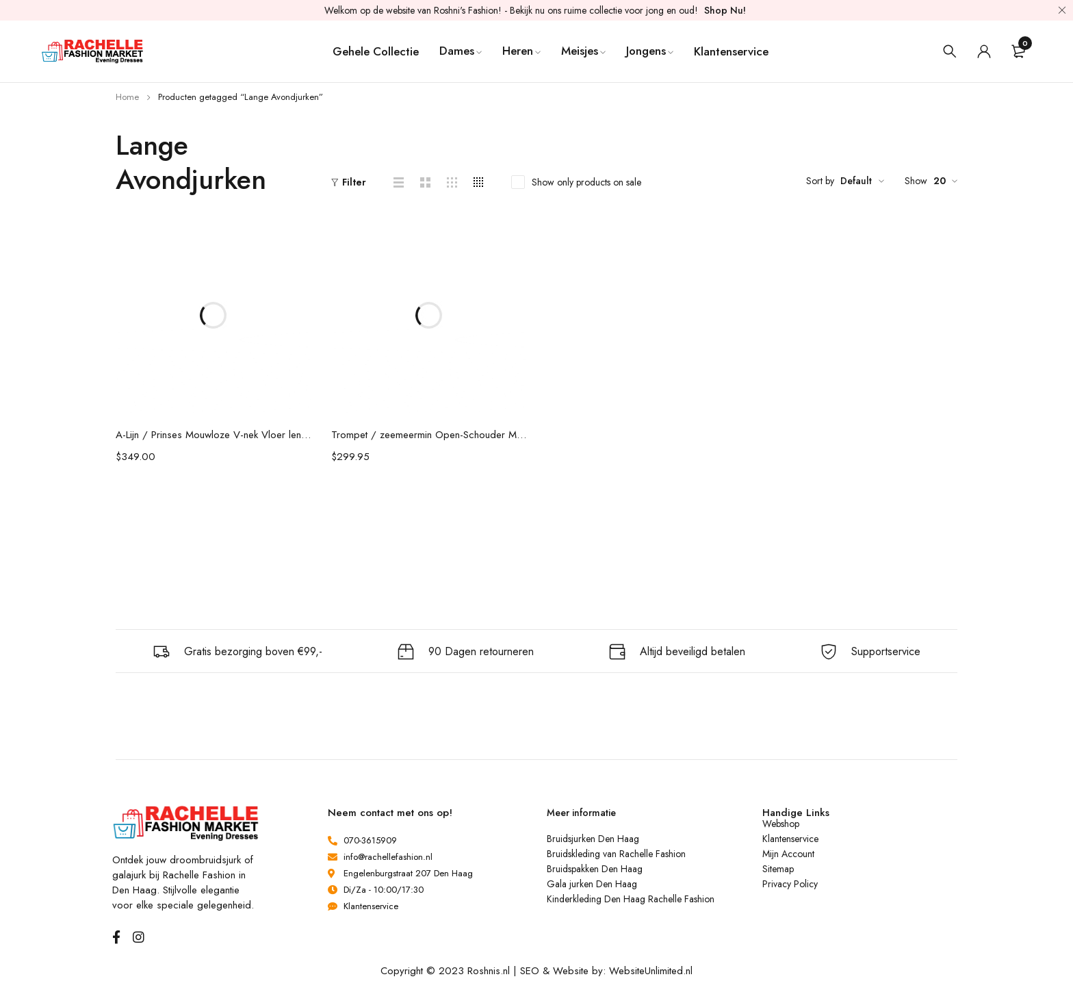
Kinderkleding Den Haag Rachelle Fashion (630, 899)
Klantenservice (790, 838)
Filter (354, 182)
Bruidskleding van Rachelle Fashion (616, 854)
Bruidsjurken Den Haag (593, 838)
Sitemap (778, 869)
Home (127, 96)
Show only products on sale (586, 182)
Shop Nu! (725, 10)
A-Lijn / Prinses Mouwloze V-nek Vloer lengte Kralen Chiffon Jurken (213, 434)
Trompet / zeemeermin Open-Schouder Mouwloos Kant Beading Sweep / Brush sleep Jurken (428, 434)
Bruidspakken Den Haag (595, 869)
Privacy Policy (790, 884)
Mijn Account (788, 854)
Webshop (780, 823)
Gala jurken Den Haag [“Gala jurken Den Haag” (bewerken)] (592, 884)
